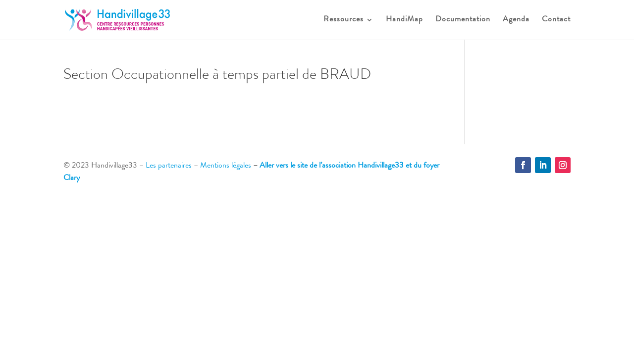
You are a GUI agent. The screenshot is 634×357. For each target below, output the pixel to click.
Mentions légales (225, 166)
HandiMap (404, 20)
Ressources (343, 20)
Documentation (462, 20)
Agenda (516, 20)
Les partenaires (169, 166)
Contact (556, 20)
